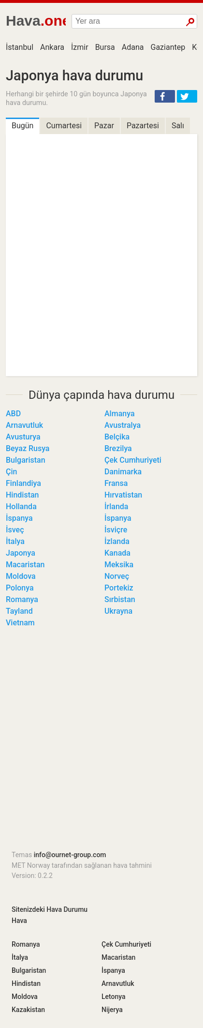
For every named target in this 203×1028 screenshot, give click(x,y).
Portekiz (118, 587)
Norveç (116, 576)
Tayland (19, 611)
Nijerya (112, 1009)
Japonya (20, 553)
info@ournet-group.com (70, 855)
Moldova (21, 576)
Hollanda (21, 506)
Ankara (52, 47)
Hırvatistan (123, 494)
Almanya (119, 413)
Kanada (117, 553)
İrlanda (116, 506)
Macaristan (25, 564)
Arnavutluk (24, 425)
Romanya (22, 599)
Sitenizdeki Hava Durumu (49, 909)
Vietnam (20, 622)
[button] (165, 96)
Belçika (117, 436)
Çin (11, 471)
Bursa (105, 47)
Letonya (114, 996)
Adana (133, 47)
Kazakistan (28, 1009)
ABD (13, 413)
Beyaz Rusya (27, 448)
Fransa (116, 483)
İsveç (15, 529)
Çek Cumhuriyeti (132, 460)
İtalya (15, 541)
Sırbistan (119, 599)
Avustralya (122, 425)
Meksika (118, 564)
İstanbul (19, 47)
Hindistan (22, 494)
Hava (19, 920)
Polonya (20, 587)
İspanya (19, 518)
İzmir (79, 47)
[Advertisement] (101, 742)
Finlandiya (23, 483)
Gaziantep (168, 47)
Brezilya (118, 448)
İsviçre (115, 529)
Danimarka (123, 471)
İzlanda (117, 541)
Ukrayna (118, 611)
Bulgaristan (25, 460)
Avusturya (23, 436)
